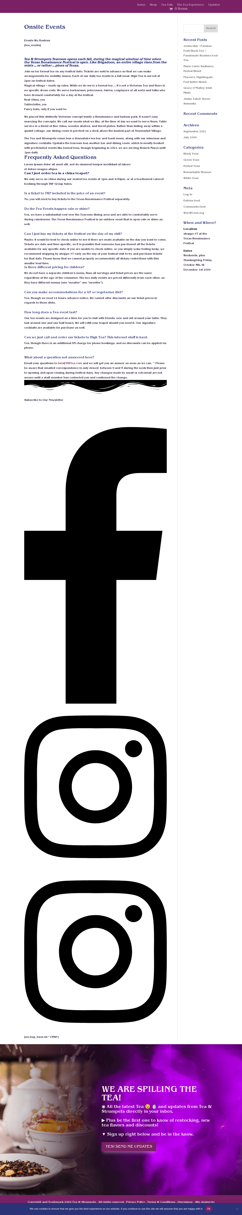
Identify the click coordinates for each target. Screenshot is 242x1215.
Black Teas (190, 153)
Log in (187, 194)
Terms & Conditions (161, 1202)
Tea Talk (167, 5)
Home (141, 5)
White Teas (191, 178)
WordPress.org (193, 213)
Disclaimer (185, 1202)
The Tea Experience (190, 5)
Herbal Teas (191, 166)
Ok (208, 1208)
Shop (153, 5)
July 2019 (190, 137)
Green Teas (191, 160)
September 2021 (194, 131)
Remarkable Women (197, 172)
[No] (237, 1209)
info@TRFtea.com (70, 363)
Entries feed (191, 200)
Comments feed (194, 206)
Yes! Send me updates (129, 1147)
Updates (214, 5)
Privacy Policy (135, 1202)
